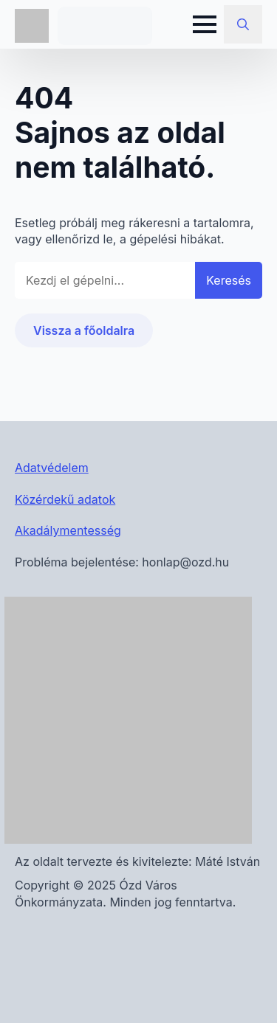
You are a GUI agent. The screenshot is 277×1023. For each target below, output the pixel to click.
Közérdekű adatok (65, 499)
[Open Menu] (204, 24)
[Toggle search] (243, 24)
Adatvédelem (52, 467)
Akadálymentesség (68, 530)
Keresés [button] (228, 280)
